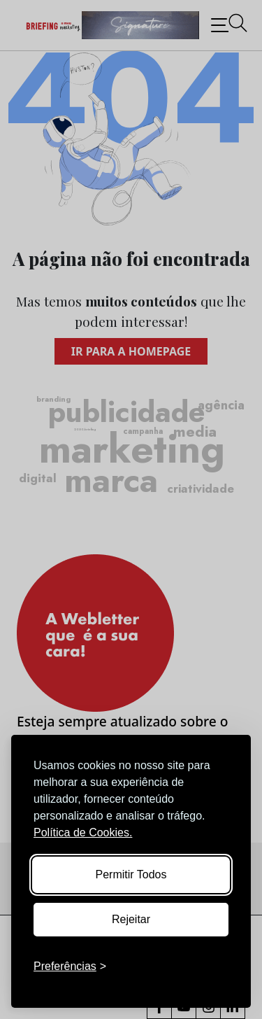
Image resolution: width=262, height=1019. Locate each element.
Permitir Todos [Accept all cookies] (131, 874)
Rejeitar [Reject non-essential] (131, 919)
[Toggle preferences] (70, 966)
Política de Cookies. (83, 832)
